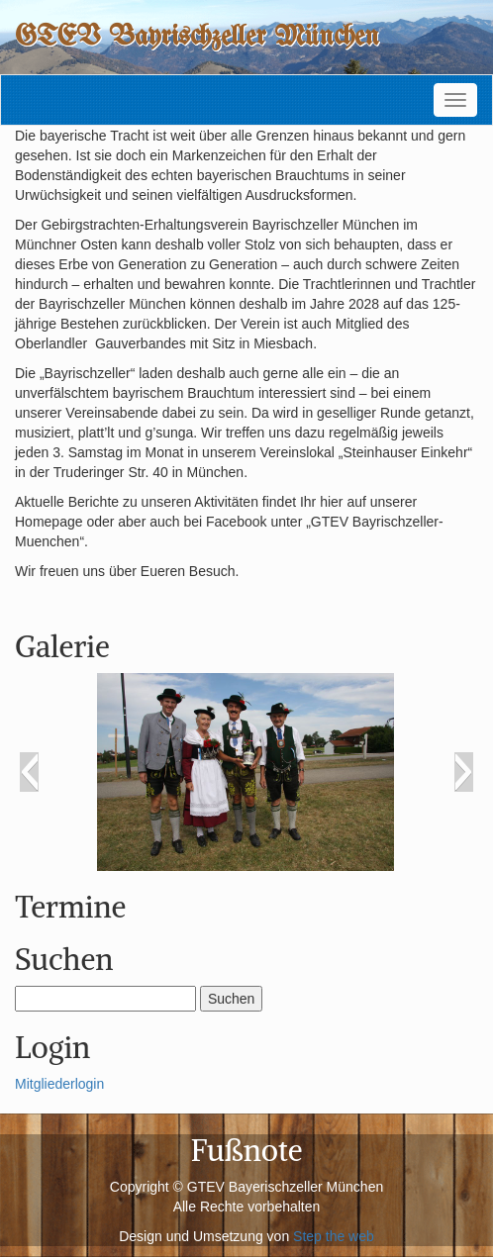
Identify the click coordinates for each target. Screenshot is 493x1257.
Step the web (333, 1236)
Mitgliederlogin (59, 1084)
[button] (29, 772)
